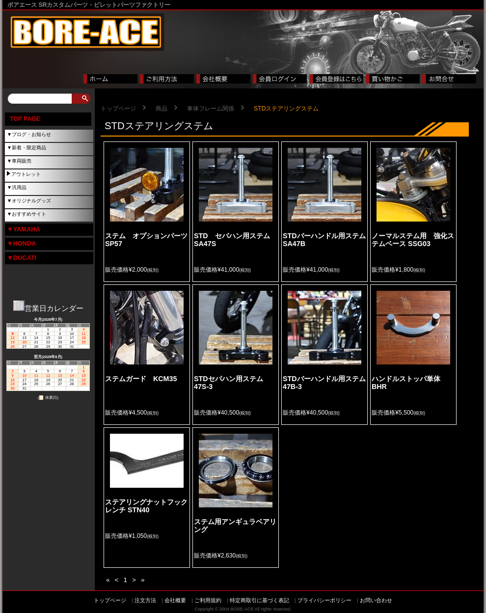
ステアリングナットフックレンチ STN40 (146, 506)
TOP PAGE (25, 118)
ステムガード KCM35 (141, 379)
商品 (161, 108)
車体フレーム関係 (210, 108)
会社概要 (175, 600)
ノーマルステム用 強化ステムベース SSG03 (413, 240)
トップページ (118, 108)
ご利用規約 (207, 600)
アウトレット (26, 174)
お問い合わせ (376, 600)
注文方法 (145, 600)
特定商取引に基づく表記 (259, 600)
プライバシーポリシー (324, 600)
